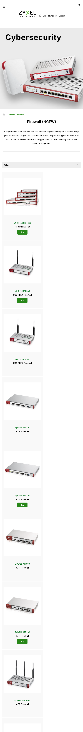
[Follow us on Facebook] (27, 716)
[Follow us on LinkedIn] (40, 716)
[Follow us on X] (47, 716)
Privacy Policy (47, 728)
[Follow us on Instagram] (53, 716)
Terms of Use (33, 728)
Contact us (42, 629)
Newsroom (9, 658)
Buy (21, 230)
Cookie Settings (61, 728)
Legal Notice (20, 728)
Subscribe (54, 700)
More (41, 579)
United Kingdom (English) (54, 16)
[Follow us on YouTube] (34, 716)
